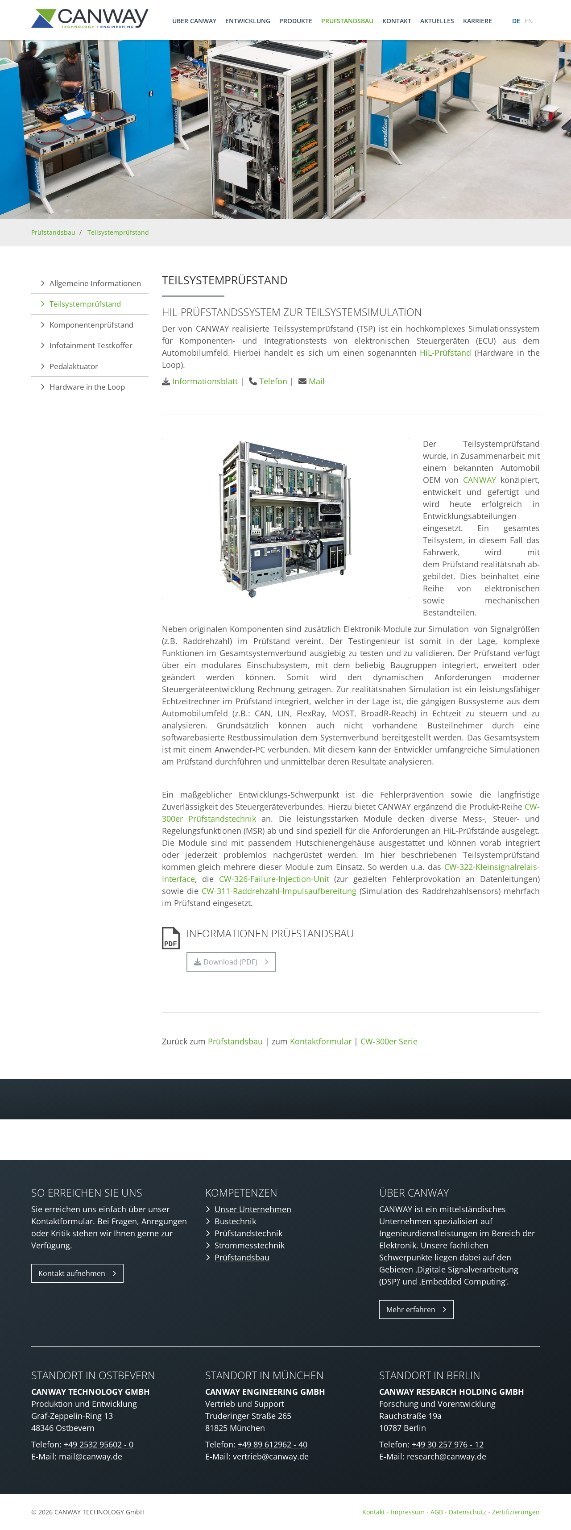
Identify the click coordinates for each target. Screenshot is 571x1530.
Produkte (295, 21)
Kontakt (396, 21)
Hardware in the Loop (87, 387)
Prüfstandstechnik (248, 1233)
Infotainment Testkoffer (91, 345)
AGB (436, 1512)
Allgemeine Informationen (95, 283)
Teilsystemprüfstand (118, 232)
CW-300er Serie (389, 1041)
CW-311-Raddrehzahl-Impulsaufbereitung (279, 891)
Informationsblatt (205, 381)
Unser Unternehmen (253, 1209)
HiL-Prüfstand (445, 352)
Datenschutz (468, 1512)
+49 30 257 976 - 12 (448, 1444)
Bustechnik (235, 1221)
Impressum (408, 1512)
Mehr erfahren (410, 1309)
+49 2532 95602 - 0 (98, 1444)
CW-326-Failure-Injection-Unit (274, 878)
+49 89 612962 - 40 (272, 1444)
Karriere (477, 21)
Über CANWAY (194, 21)
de (516, 21)
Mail (317, 381)
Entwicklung (247, 21)
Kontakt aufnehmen (71, 1273)
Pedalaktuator (74, 366)
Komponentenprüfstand (91, 325)
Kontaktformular (321, 1041)
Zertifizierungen (516, 1512)
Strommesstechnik (250, 1245)
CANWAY (479, 479)
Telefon (273, 381)
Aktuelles (437, 21)
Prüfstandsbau (347, 21)
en (529, 21)
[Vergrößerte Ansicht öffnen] (286, 518)
